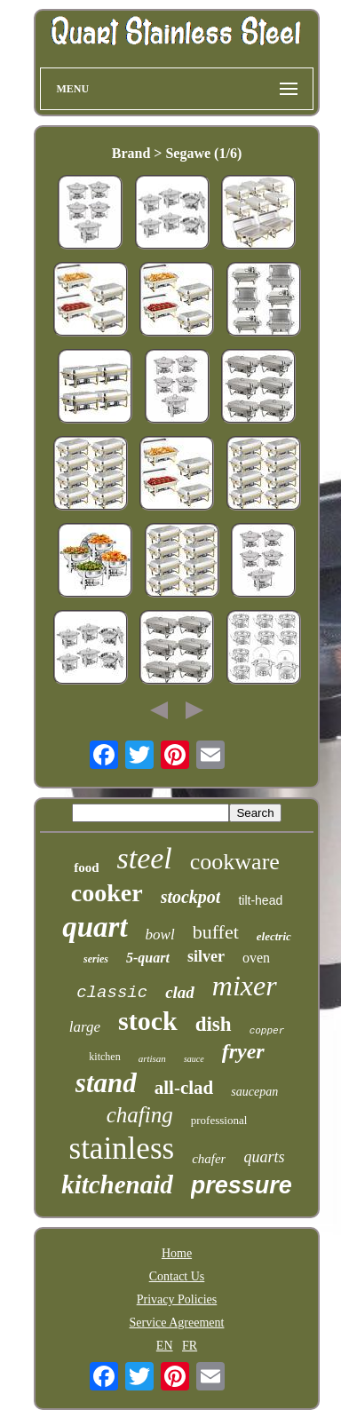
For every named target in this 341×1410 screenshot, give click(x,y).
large (84, 1026)
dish (213, 1024)
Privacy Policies (177, 1299)
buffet (216, 932)
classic (111, 992)
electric (274, 936)
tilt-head (260, 900)
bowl (160, 934)
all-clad (184, 1087)
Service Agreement (177, 1322)
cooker (107, 893)
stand (106, 1082)
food (86, 867)
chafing (140, 1115)
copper (267, 1031)
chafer (209, 1159)
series (95, 959)
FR (189, 1345)
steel (143, 858)
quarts (263, 1157)
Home (177, 1253)
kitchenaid (117, 1184)
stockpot (191, 897)
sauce (194, 1059)
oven (256, 957)
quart (94, 927)
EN (164, 1345)
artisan (152, 1058)
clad (179, 992)
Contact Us (177, 1276)
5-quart (148, 957)
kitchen (104, 1056)
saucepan (254, 1091)
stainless (122, 1148)
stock (148, 1020)
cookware (235, 862)
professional (219, 1120)
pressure (241, 1185)
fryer (243, 1051)
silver (206, 956)
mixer (244, 986)
